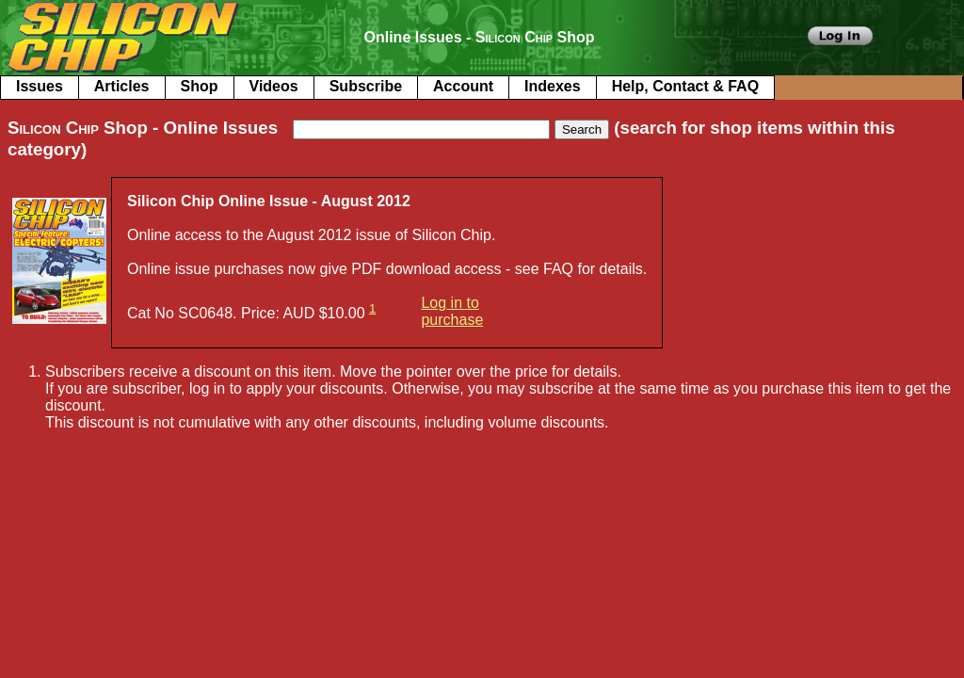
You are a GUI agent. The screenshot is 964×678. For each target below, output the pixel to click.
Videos (273, 86)
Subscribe (365, 86)
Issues (39, 86)
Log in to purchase (452, 311)
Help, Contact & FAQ (685, 86)
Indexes (552, 86)
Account (463, 86)
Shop (199, 86)
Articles (122, 86)
